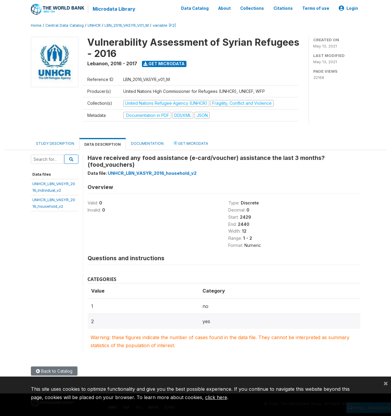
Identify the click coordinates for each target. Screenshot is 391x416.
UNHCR (94, 25)
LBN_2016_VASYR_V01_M (127, 25)
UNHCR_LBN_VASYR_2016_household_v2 (152, 172)
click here (216, 397)
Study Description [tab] (55, 143)
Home (36, 25)
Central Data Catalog (64, 25)
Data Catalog (195, 8)
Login (348, 8)
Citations (283, 8)
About (224, 8)
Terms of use (315, 8)
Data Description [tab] (102, 144)
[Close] (385, 383)
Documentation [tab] (147, 143)
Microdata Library (114, 9)
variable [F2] (164, 25)
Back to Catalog (54, 370)
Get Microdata (164, 63)
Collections (252, 8)
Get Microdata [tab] (191, 142)
